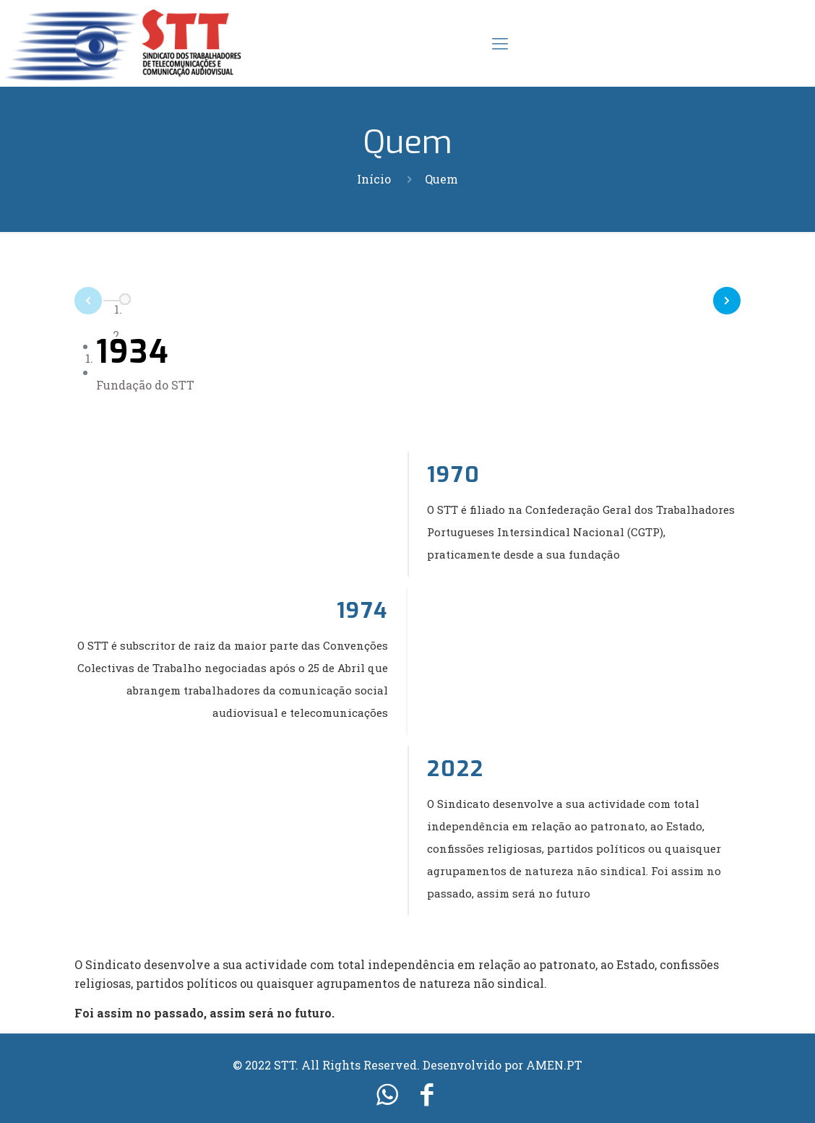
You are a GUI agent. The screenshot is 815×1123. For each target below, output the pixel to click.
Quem (441, 178)
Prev (75, 303)
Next (740, 297)
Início (374, 178)
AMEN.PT (554, 1064)
